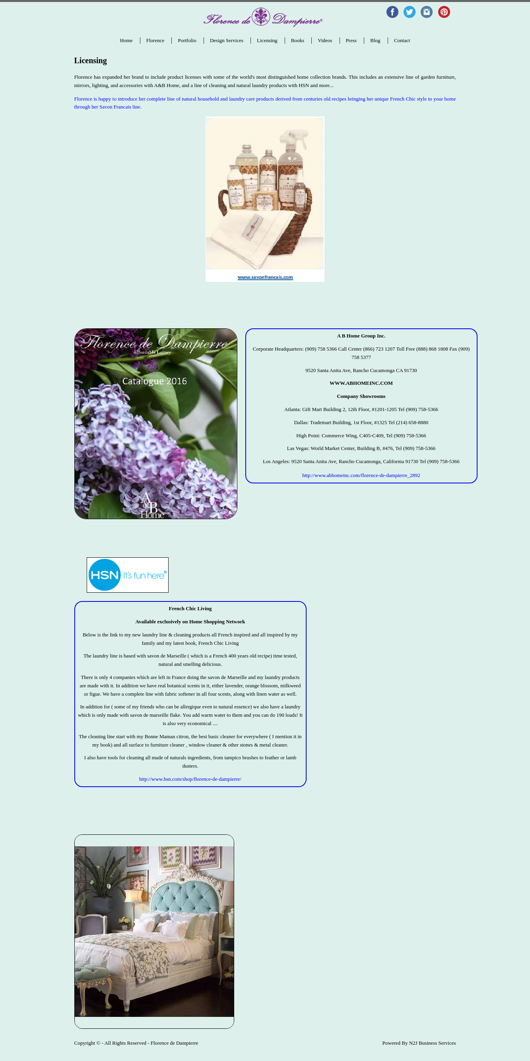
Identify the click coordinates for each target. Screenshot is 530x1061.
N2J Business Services (432, 1043)
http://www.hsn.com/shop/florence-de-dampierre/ (190, 779)
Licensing (267, 40)
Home (126, 40)
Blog (375, 40)
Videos (325, 40)
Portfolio (187, 40)
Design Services (226, 40)
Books (297, 40)
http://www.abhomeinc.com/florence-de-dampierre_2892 (361, 475)
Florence (155, 40)
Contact (402, 40)
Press (351, 40)
